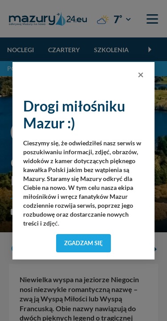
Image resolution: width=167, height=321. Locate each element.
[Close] (140, 74)
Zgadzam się (83, 243)
